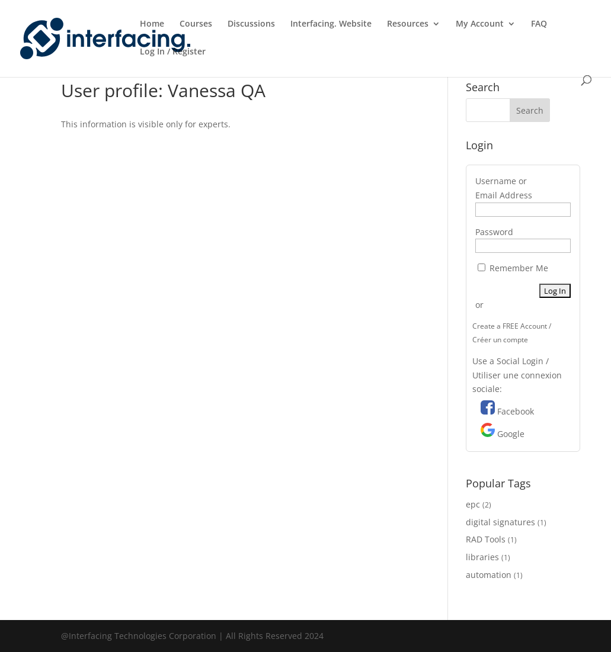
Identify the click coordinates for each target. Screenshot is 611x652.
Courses (196, 24)
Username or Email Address (503, 188)
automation (488, 574)
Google (510, 433)
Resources (407, 24)
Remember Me (513, 268)
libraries (482, 557)
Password (494, 231)
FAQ (539, 24)
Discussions (251, 24)
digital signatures (500, 522)
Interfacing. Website (331, 24)
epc (473, 504)
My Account (480, 24)
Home (152, 24)
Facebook (515, 411)
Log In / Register (173, 52)
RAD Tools (486, 539)
